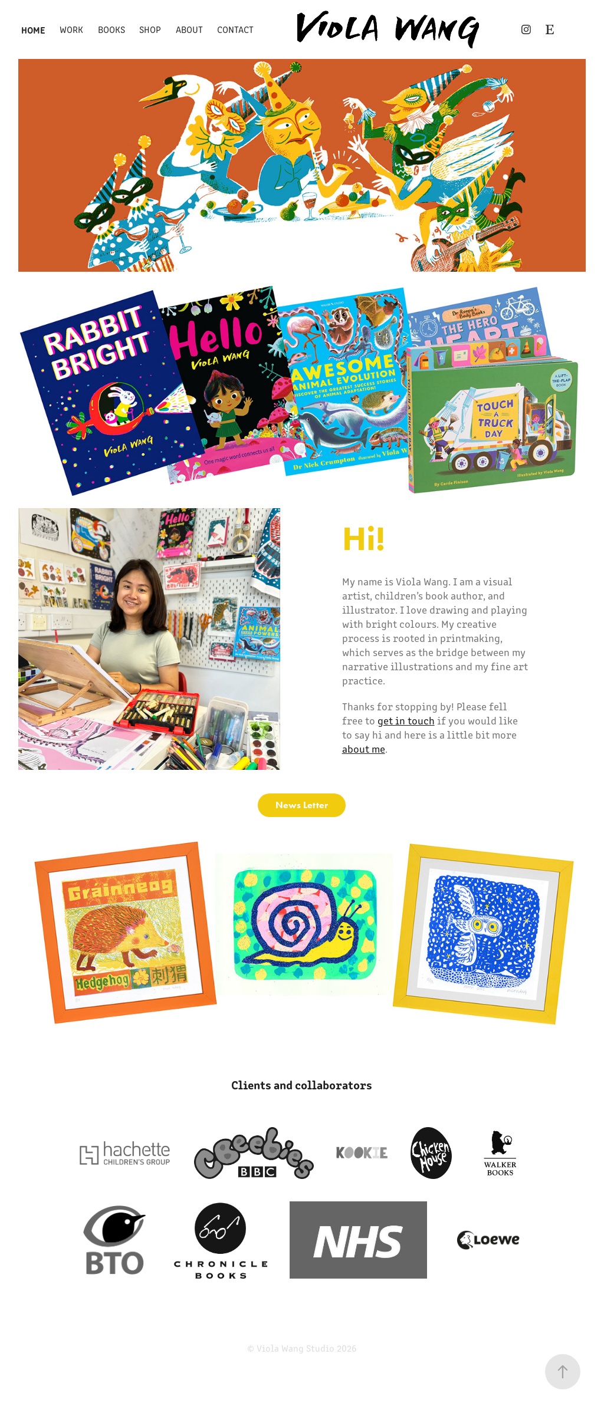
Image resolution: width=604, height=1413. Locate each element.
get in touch (406, 720)
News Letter (301, 805)
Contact (235, 29)
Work (71, 29)
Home (33, 29)
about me (363, 749)
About (189, 29)
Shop (150, 29)
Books (111, 29)
